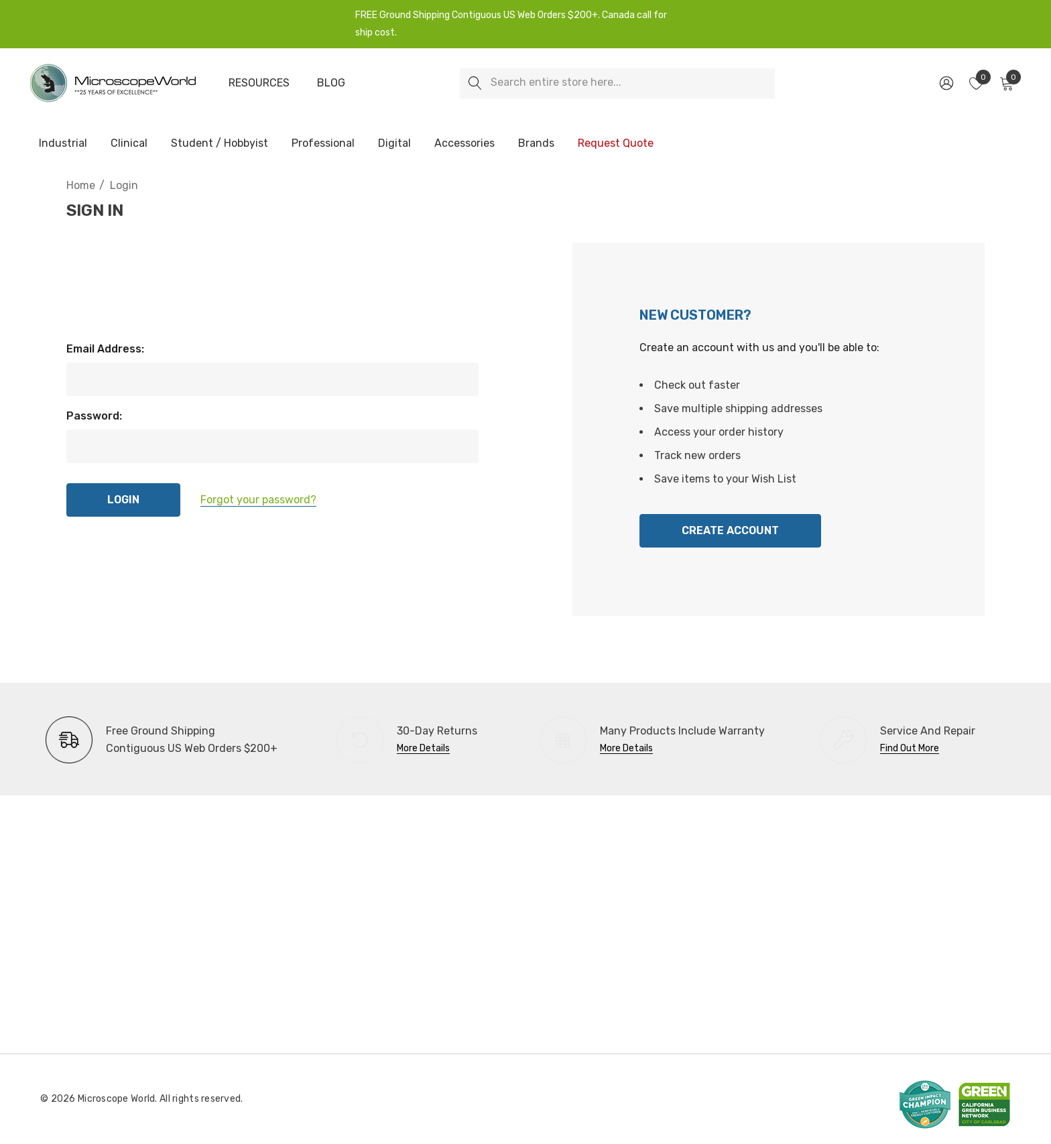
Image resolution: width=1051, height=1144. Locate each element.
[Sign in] (945, 83)
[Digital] (394, 144)
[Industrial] (63, 144)
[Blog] (331, 83)
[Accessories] (464, 144)
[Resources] (259, 83)
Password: (94, 415)
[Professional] (323, 144)
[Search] (475, 83)
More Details (423, 748)
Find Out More (909, 748)
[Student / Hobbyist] (219, 144)
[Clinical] (129, 144)
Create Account (730, 530)
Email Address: (105, 348)
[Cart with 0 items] (1006, 83)
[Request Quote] (615, 143)
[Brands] (536, 144)
